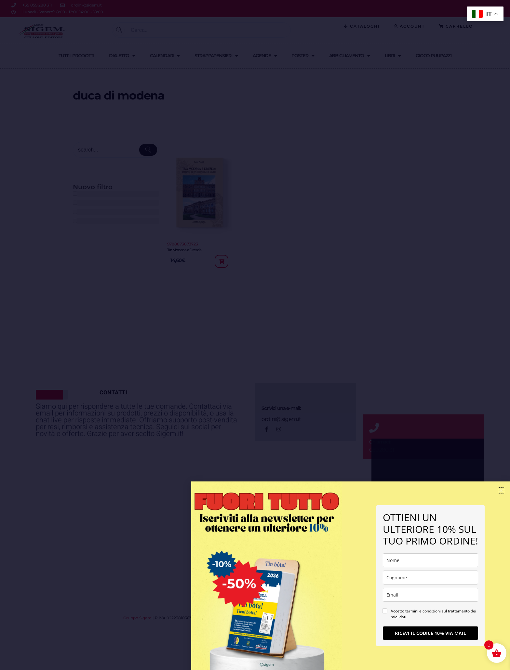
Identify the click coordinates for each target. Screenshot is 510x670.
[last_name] (430, 578)
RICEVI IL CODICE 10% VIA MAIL (430, 633)
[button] (501, 490)
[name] (430, 560)
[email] (430, 595)
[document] (255, 335)
